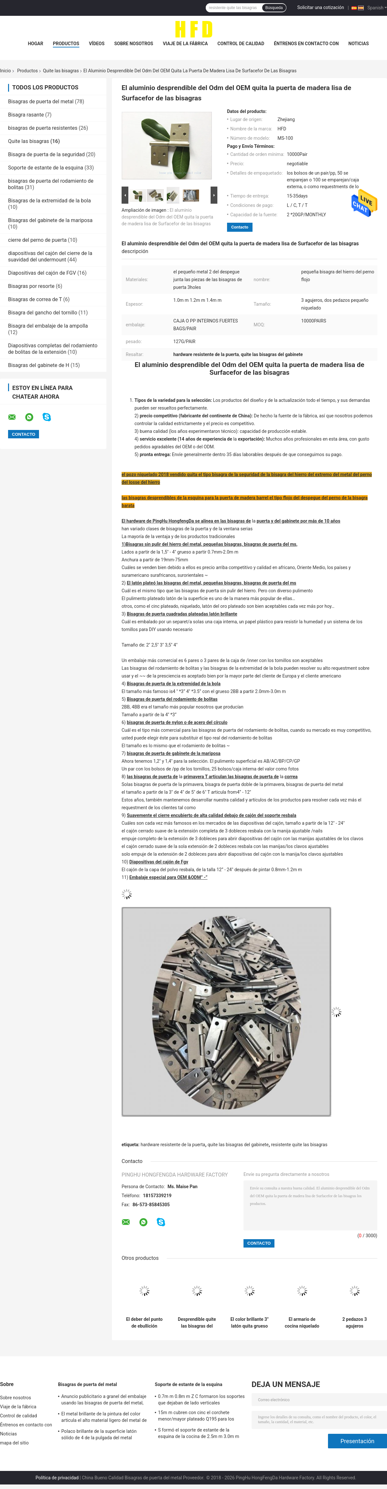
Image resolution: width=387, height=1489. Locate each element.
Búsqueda (274, 7)
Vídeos (97, 43)
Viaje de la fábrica (185, 43)
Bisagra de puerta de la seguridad (46, 154)
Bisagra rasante (26, 115)
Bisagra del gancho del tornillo (42, 313)
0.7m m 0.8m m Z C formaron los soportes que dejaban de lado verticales (201, 1399)
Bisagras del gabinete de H (38, 365)
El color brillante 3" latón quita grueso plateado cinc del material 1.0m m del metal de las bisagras (249, 1323)
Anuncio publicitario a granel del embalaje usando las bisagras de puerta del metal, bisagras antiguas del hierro (103, 1400)
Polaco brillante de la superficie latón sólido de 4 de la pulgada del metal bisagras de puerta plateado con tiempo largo (101, 1435)
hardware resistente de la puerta (173, 1144)
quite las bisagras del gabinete (238, 1144)
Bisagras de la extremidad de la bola (49, 201)
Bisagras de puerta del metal (41, 101)
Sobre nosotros (133, 43)
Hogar (35, 43)
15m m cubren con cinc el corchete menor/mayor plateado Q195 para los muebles (196, 1416)
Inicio (5, 70)
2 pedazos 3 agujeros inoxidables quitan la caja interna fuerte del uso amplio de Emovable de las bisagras (354, 1323)
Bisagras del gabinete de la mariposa (50, 220)
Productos (66, 43)
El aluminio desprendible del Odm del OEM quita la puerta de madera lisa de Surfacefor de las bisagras (167, 217)
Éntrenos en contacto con (306, 43)
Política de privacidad (56, 1477)
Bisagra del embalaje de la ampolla (48, 326)
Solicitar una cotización (320, 7)
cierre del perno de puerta (37, 240)
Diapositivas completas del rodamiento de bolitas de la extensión (52, 348)
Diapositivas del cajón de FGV (42, 273)
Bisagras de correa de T (35, 299)
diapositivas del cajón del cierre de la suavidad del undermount (50, 256)
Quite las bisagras (61, 70)
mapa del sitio (14, 1442)
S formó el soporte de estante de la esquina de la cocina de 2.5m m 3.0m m (198, 1433)
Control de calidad (240, 43)
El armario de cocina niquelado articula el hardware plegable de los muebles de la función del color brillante (302, 1323)
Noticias (358, 43)
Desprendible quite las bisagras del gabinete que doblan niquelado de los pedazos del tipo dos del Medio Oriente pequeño (197, 1323)
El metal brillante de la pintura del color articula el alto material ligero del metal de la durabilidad (104, 1418)
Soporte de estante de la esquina (45, 168)
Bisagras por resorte (31, 286)
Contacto (239, 227)
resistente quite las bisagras (299, 1144)
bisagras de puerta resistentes (42, 128)
